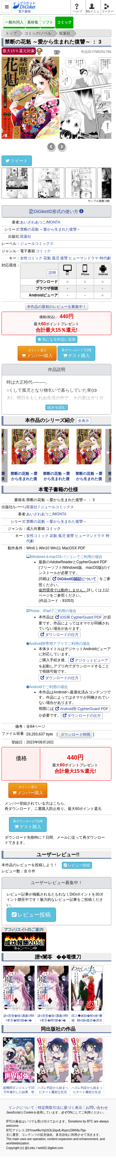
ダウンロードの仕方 (60, 634)
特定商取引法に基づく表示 (60, 1107)
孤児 (55, 258)
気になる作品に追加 (56, 339)
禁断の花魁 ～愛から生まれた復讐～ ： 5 (56, 478)
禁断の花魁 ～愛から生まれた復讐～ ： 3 (53, 42)
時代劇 (105, 258)
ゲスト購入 (76, 353)
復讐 (64, 258)
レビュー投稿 (77, 865)
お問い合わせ (97, 1107)
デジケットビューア (89, 660)
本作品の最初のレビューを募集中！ (56, 306)
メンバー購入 (37, 353)
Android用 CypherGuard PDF (81, 709)
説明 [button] (52, 272)
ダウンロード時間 (75, 734)
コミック (64, 22)
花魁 (47, 258)
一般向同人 (14, 22)
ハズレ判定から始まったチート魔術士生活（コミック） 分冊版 (52, 1092)
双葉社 (25, 236)
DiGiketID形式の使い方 (56, 211)
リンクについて (21, 1107)
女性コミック (31, 258)
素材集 (32, 22)
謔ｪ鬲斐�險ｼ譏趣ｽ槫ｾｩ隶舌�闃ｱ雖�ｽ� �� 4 (52, 1020)
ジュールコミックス (37, 243)
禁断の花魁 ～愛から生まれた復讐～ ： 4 (88, 478)
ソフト (47, 22)
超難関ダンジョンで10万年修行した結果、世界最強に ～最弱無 (18, 1092)
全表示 (83, 421)
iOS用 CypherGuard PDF (78, 617)
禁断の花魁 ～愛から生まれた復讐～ (50, 229)
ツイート (17, 160)
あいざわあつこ (33, 222)
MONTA (53, 222)
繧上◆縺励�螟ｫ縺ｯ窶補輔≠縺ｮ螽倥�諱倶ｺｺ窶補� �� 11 (86, 1020)
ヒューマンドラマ (83, 258)
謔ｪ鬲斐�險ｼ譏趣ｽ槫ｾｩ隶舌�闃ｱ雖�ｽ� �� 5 (18, 1020)
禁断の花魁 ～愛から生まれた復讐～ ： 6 (24, 478)
